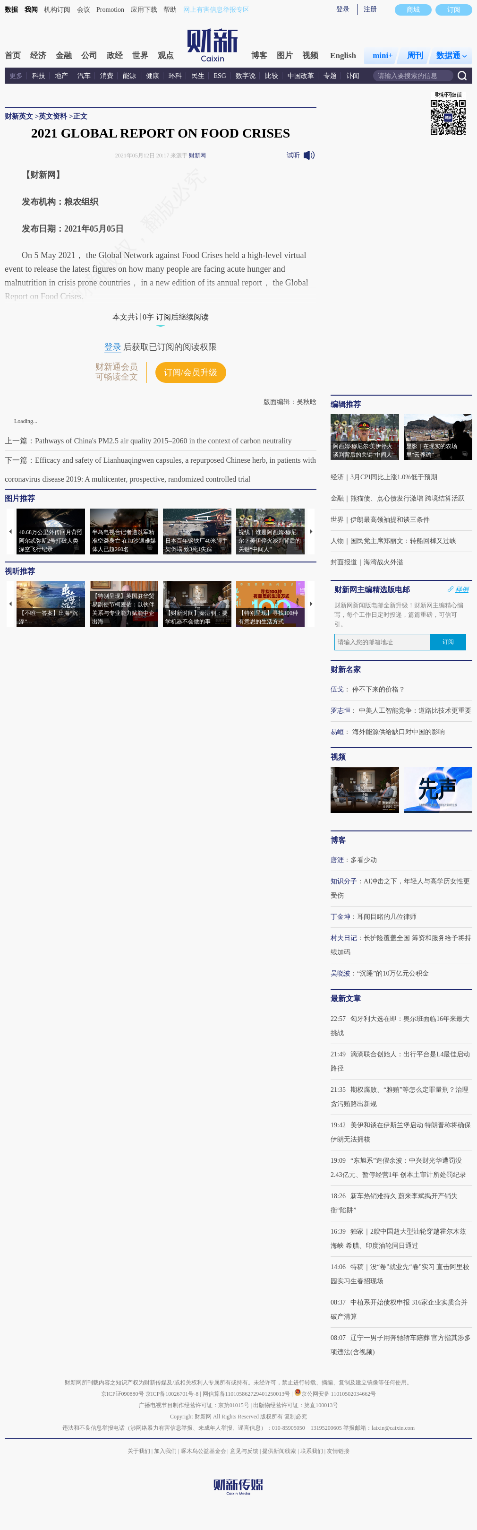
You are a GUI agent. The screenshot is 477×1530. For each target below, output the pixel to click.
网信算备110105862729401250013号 (247, 1394)
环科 (175, 75)
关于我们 (139, 1451)
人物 (337, 541)
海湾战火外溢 (383, 562)
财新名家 (346, 670)
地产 (61, 75)
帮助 (170, 9)
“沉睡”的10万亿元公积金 (393, 973)
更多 (16, 75)
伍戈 (337, 689)
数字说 (246, 75)
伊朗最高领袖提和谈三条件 (390, 519)
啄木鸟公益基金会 (204, 1451)
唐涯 (337, 860)
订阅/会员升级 (190, 372)
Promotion (110, 9)
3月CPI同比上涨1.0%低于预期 (393, 477)
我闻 (31, 9)
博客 (259, 55)
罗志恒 (340, 710)
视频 (310, 55)
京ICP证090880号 (122, 1394)
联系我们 (311, 1451)
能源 (130, 75)
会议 (83, 9)
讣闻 (352, 75)
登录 (342, 9)
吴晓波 (340, 973)
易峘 (337, 731)
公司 (89, 55)
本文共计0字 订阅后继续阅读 (160, 317)
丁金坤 (340, 916)
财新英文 (19, 116)
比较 (271, 75)
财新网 (197, 155)
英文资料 (53, 116)
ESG (220, 75)
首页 (13, 55)
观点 (166, 55)
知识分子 (344, 881)
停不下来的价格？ (378, 689)
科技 (38, 75)
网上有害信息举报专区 (216, 9)
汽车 (84, 75)
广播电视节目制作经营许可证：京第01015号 (194, 1405)
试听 (293, 155)
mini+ (383, 55)
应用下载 (144, 9)
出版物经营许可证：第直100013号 (295, 1405)
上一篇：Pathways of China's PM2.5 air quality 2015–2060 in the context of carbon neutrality (148, 441)
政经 (115, 55)
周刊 (415, 55)
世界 (140, 55)
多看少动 (363, 860)
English (343, 55)
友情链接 (338, 1451)
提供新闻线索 (279, 1451)
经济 (38, 55)
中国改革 (301, 75)
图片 (285, 55)
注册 (370, 9)
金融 (64, 55)
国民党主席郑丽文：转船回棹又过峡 (403, 541)
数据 (11, 9)
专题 (330, 75)
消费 (106, 75)
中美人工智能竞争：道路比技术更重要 (415, 710)
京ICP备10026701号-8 (172, 1394)
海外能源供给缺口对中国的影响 (398, 731)
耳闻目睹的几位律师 (387, 916)
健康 (152, 75)
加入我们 (165, 1451)
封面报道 (344, 562)
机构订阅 (57, 9)
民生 (197, 75)
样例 (461, 589)
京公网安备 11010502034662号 (335, 1394)
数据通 (451, 55)
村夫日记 (344, 938)
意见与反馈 (244, 1451)
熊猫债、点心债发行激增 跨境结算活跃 (407, 498)
